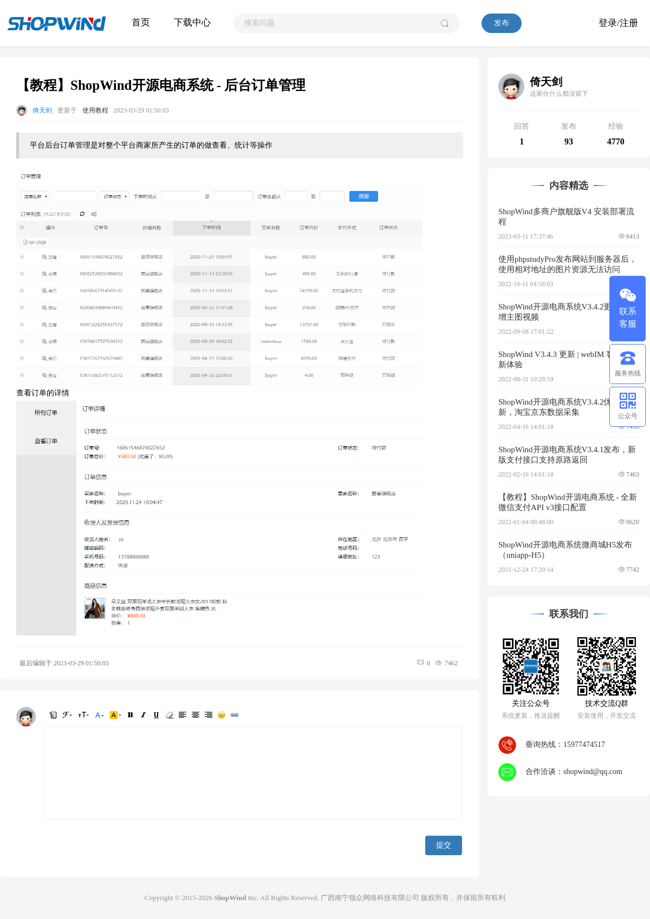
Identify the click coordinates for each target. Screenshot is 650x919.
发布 (501, 23)
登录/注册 (618, 23)
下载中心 (192, 22)
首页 (141, 22)
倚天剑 (42, 110)
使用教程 (95, 110)
